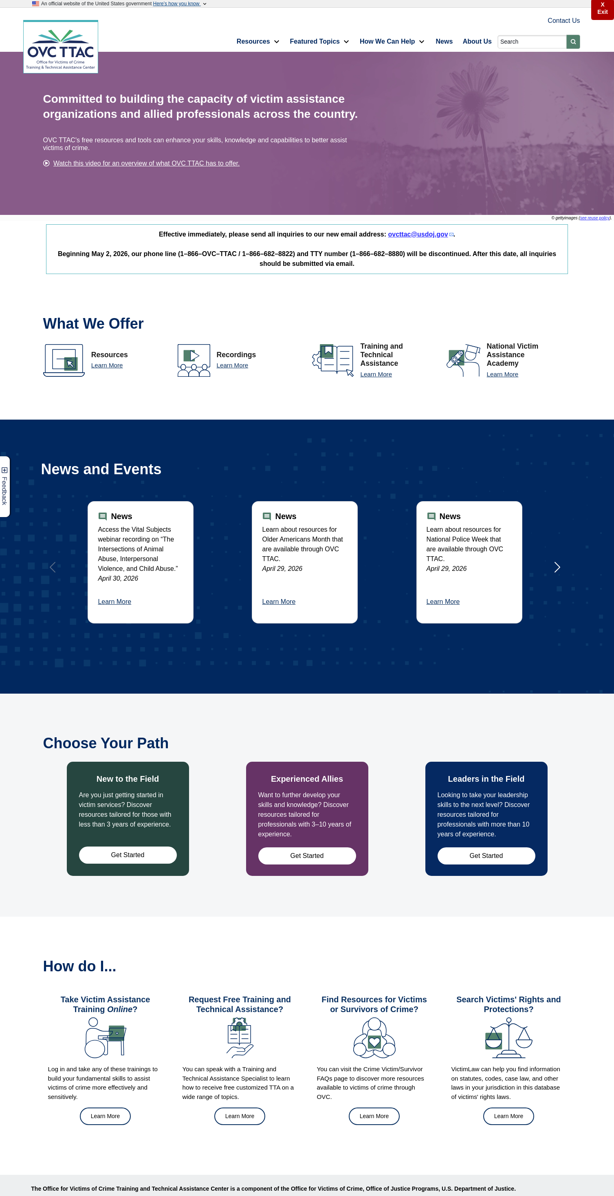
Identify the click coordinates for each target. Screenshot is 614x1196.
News (444, 41)
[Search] (532, 41)
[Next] (557, 567)
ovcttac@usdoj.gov (418, 234)
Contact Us (564, 20)
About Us (477, 41)
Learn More (107, 365)
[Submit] (573, 42)
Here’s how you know (180, 4)
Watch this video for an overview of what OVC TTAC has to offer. (146, 163)
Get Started (128, 854)
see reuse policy (595, 218)
